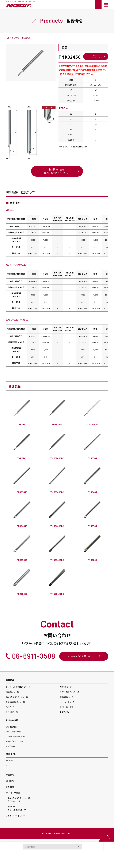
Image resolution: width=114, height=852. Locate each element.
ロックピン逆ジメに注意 (16, 739)
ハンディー (68, 704)
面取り (66, 689)
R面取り (13, 694)
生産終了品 (64, 714)
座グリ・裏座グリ (70, 694)
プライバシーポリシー (15, 818)
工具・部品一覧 (12, 714)
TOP (107, 837)
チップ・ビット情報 (67, 709)
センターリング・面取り (19, 689)
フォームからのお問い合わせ (83, 659)
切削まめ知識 (12, 729)
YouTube (10, 763)
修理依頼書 (11, 748)
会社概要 (10, 789)
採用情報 (10, 783)
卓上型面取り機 (16, 704)
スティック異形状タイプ (17, 811)
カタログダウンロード (95, 56)
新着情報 (10, 777)
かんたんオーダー (19, 802)
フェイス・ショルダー (18, 699)
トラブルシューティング (15, 734)
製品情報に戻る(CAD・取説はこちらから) (56, 172)
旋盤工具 (67, 699)
